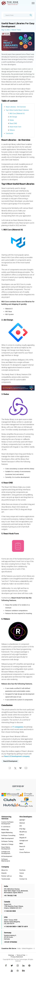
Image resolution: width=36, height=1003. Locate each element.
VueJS (21, 849)
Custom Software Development (7, 823)
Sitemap (11, 955)
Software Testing (7, 841)
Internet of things (7, 844)
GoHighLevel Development (5, 852)
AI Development (6, 856)
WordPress (23, 832)
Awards (4, 873)
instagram (17, 964)
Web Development (7, 838)
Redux (12, 120)
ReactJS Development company (17, 756)
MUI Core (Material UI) (17, 113)
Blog (20, 876)
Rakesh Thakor (16, 30)
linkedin (23, 964)
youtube (11, 969)
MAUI (21, 843)
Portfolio (22, 870)
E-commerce (5, 827)
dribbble (17, 969)
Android (22, 823)
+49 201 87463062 (10, 942)
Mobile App (5, 829)
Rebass (12, 130)
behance (23, 969)
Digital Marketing (7, 832)
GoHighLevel (23, 840)
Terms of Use (21, 955)
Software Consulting (8, 835)
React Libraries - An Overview (16, 107)
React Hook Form (15, 127)
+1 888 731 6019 (22, 926)
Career (21, 873)
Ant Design (13, 117)
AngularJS (22, 838)
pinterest (29, 964)
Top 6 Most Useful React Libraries (17, 110)
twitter (12, 964)
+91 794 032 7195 (10, 896)
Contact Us (23, 879)
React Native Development (5, 848)
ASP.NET (22, 820)
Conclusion (9, 133)
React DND (13, 123)
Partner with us (6, 876)
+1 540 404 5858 (10, 911)
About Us (4, 870)
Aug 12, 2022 (5, 30)
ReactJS (22, 846)
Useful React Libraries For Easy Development (17, 25)
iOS (20, 826)
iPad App (22, 829)
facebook (6, 964)
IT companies (17, 727)
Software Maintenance (5, 860)
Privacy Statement (17, 957)
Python (21, 835)
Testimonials (5, 879)
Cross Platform (24, 852)
